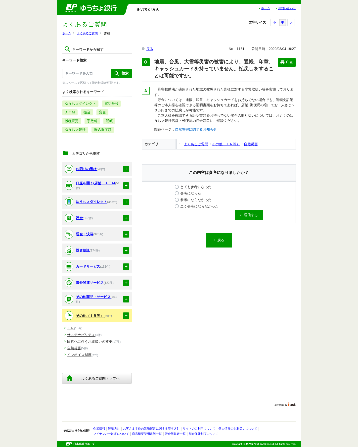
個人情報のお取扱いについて (238, 428)
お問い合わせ (287, 8)
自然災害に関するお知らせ (196, 129)
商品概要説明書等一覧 (147, 434)
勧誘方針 (114, 428)
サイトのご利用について (199, 428)
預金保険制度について (204, 434)
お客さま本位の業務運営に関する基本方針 (151, 428)
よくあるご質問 (87, 33)
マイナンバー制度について (111, 434)
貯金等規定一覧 (175, 434)
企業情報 (99, 428)
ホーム (265, 8)
